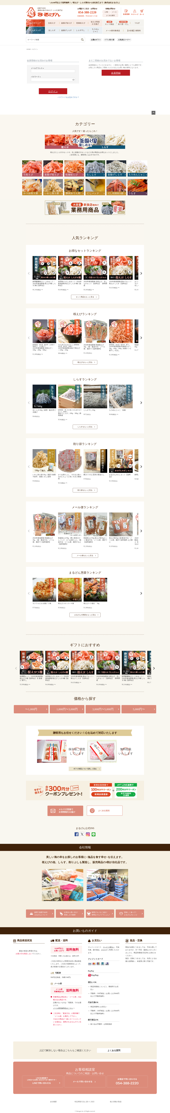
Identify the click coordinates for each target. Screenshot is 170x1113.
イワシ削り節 (109, 40)
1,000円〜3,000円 (67, 709)
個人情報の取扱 (115, 1102)
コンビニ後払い (108, 947)
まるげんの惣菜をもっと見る (85, 615)
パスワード (36, 77)
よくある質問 (114, 1050)
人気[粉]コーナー (124, 40)
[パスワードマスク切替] (73, 79)
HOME (29, 49)
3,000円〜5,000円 (103, 709)
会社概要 (53, 1102)
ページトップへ (153, 113)
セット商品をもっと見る (85, 297)
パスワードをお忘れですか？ (68, 97)
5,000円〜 (139, 709)
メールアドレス (38, 68)
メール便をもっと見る (85, 555)
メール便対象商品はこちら (63, 1008)
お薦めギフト (96, 40)
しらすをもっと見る (85, 427)
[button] (29, 273)
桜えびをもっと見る (85, 362)
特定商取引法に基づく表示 (84, 1102)
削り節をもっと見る (85, 490)
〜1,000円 (31, 709)
